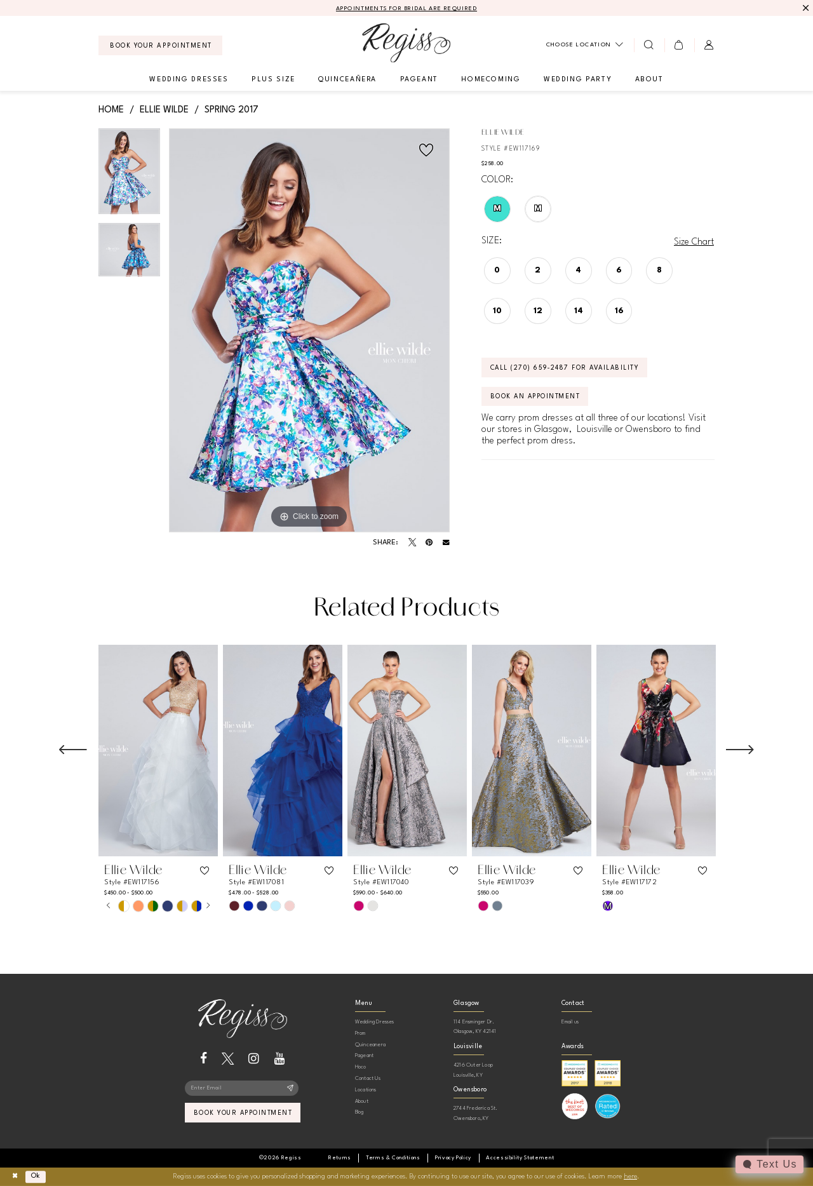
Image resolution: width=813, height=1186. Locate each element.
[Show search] (649, 45)
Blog (359, 1112)
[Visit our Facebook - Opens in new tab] (203, 1059)
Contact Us (367, 1078)
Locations (366, 1090)
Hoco (360, 1067)
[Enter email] (242, 1088)
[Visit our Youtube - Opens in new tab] (279, 1059)
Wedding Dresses (374, 1022)
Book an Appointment (537, 397)
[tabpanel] (129, 176)
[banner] (406, 43)
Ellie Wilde (164, 109)
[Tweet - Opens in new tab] (412, 542)
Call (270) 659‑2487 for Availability (566, 368)
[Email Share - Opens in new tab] (446, 542)
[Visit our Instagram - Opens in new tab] (253, 1059)
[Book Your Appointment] (160, 45)
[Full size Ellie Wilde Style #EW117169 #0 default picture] (309, 331)
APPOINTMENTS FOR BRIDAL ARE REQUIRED (407, 8)
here (630, 1176)
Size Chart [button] (694, 242)
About (361, 1101)
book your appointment (243, 1114)
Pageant (364, 1055)
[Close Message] (804, 8)
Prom (360, 1033)
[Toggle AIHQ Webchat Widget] (769, 1164)
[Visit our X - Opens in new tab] (228, 1059)
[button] (679, 45)
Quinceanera (370, 1045)
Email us (570, 1022)
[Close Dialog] (15, 1176)
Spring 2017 (232, 109)
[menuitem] (160, 45)
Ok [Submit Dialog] (37, 1176)
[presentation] (158, 750)
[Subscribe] (290, 1088)
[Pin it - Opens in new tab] (429, 542)
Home (111, 109)
